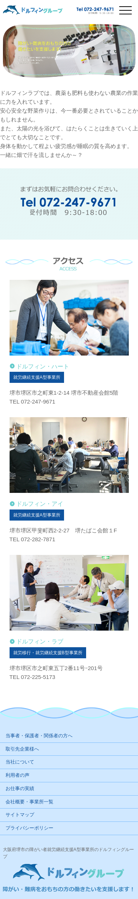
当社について (20, 762)
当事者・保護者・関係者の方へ (39, 735)
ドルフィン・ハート (42, 366)
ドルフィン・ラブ (39, 641)
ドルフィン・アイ (39, 504)
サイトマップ (20, 814)
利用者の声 (17, 775)
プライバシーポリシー (29, 828)
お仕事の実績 (20, 788)
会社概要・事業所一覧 (29, 801)
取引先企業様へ (22, 749)
